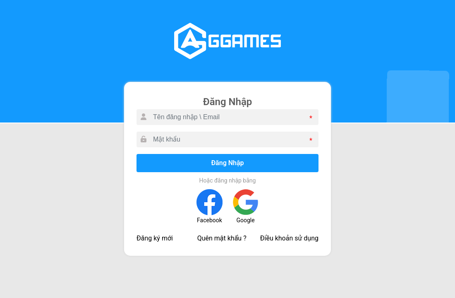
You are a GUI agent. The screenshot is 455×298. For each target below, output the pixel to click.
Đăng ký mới (154, 238)
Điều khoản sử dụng (289, 238)
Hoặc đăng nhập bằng (227, 180)
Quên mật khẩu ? (222, 238)
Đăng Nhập (227, 163)
